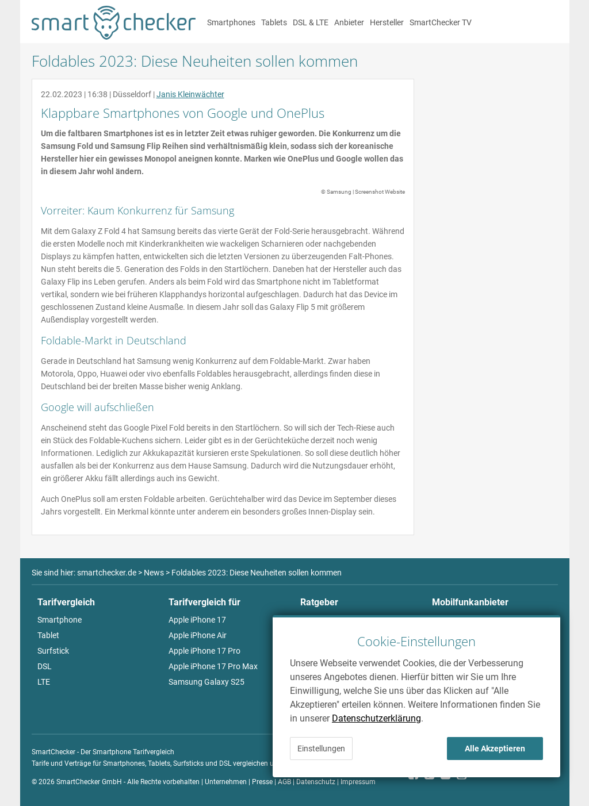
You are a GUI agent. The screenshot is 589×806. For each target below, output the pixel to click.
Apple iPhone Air (198, 635)
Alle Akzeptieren (495, 748)
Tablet (48, 635)
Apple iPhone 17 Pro (204, 650)
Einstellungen (321, 748)
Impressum (358, 782)
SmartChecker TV (441, 22)
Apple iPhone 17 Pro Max (213, 666)
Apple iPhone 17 (197, 619)
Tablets (274, 22)
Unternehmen (226, 782)
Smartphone (59, 619)
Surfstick (53, 650)
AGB (284, 782)
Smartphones (231, 22)
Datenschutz (315, 782)
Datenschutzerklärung (376, 718)
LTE (43, 681)
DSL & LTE (310, 22)
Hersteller (387, 22)
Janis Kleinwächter (190, 94)
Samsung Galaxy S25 (206, 681)
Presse (262, 782)
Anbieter (349, 22)
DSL (44, 666)
